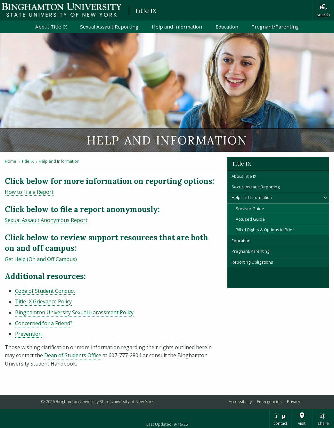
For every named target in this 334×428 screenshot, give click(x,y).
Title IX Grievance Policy (43, 301)
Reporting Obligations (252, 262)
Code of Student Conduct (45, 290)
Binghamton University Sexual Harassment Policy (74, 312)
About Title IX (51, 26)
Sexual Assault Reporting (109, 26)
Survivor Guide (250, 208)
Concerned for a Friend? (43, 323)
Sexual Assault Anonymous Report (46, 220)
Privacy (293, 401)
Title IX (145, 10)
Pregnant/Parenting (275, 26)
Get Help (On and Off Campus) (41, 259)
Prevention (28, 333)
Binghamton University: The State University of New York (61, 10)
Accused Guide (250, 219)
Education (227, 26)
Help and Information (177, 26)
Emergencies (269, 401)
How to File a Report (29, 191)
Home (10, 161)
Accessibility (240, 401)
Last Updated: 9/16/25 (167, 424)
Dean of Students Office (72, 355)
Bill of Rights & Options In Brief (265, 230)
